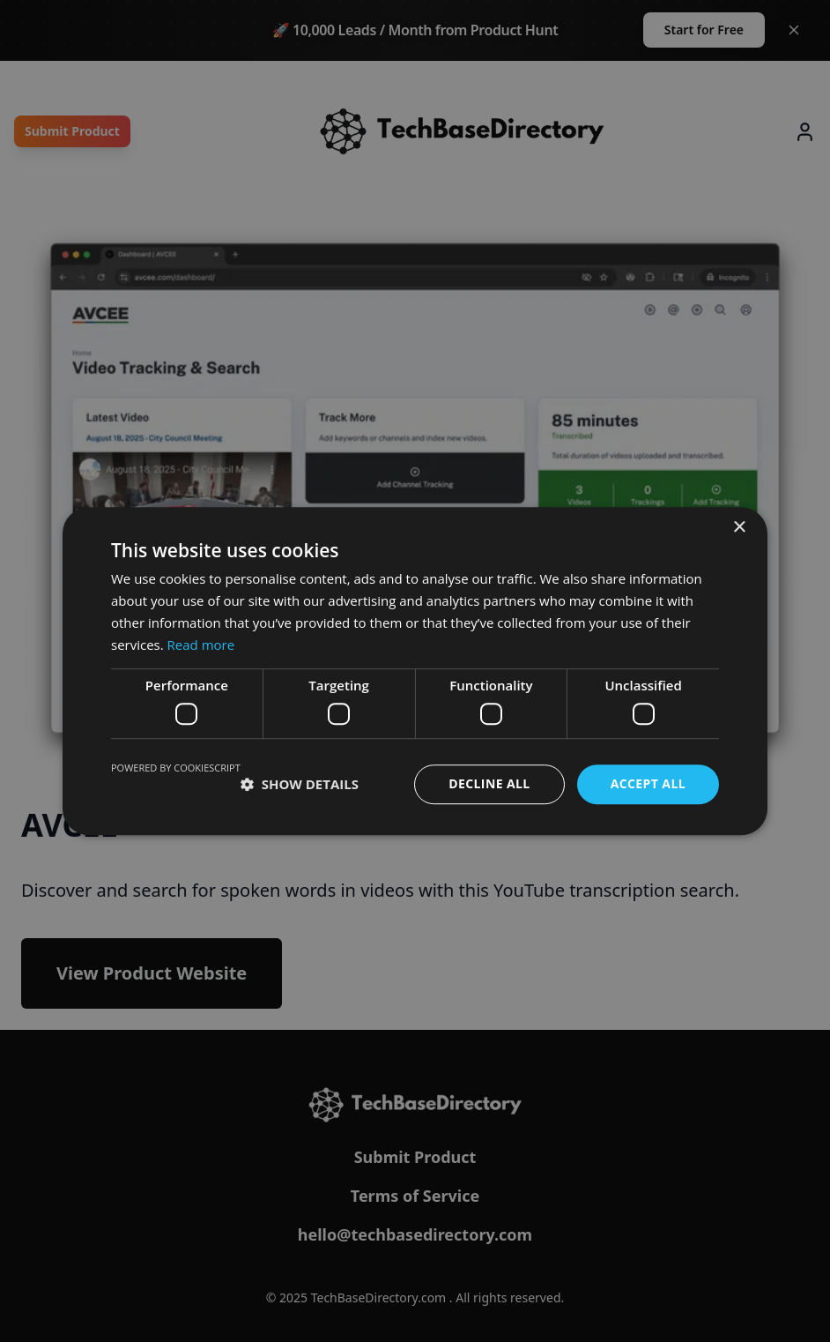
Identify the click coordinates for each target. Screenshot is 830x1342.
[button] (300, 784)
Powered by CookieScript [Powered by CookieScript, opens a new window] (176, 767)
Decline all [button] (489, 783)
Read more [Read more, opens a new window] (201, 644)
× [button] (738, 527)
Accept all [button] (648, 783)
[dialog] (415, 671)
